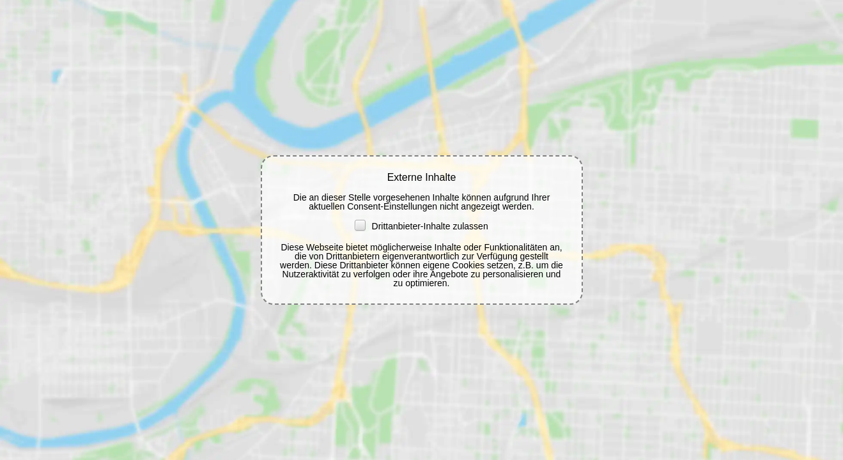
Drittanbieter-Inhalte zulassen (421, 226)
